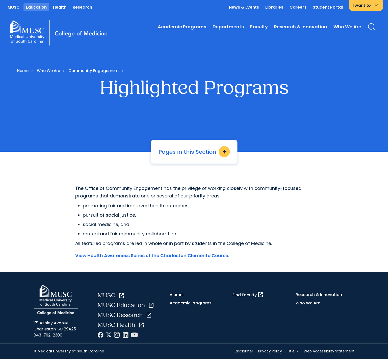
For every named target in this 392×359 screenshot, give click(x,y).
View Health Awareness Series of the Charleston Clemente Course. (152, 255)
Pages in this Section (194, 151)
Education (36, 7)
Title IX (293, 351)
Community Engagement (93, 70)
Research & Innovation (300, 27)
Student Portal (328, 7)
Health (59, 7)
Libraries (274, 7)
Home (23, 70)
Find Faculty (248, 294)
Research (82, 7)
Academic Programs (182, 27)
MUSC (14, 7)
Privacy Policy (270, 351)
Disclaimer (244, 351)
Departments (228, 27)
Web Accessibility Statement (329, 351)
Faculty (259, 27)
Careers (298, 7)
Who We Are (347, 27)
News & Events (244, 7)
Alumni (177, 295)
